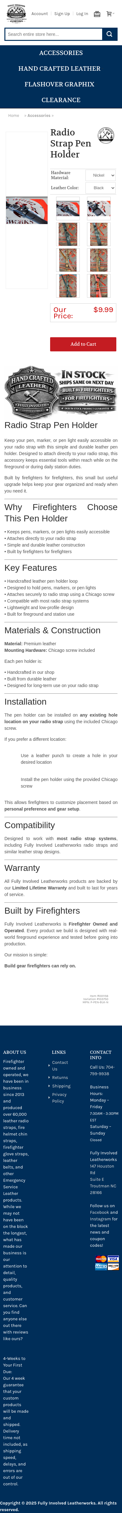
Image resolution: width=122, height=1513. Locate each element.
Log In (82, 13)
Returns (60, 1077)
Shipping (61, 1086)
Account (40, 13)
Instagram (100, 1219)
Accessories (61, 53)
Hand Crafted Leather (61, 69)
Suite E (97, 1179)
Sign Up (62, 13)
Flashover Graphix (61, 84)
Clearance (61, 100)
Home (13, 115)
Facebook (99, 1212)
